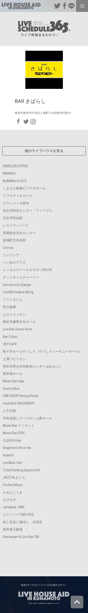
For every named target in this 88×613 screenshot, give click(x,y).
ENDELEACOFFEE (15, 166)
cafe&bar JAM (13, 507)
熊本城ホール (13, 373)
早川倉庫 (9, 307)
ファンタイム (13, 299)
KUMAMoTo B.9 (14, 181)
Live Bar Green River (17, 329)
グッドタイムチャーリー (21, 277)
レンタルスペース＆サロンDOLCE (27, 270)
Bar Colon (10, 337)
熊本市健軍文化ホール (19, 322)
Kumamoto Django (17, 285)
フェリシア (11, 255)
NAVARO (9, 173)
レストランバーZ (15, 225)
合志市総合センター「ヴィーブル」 (29, 210)
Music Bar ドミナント (18, 425)
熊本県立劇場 (13, 529)
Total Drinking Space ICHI (21, 470)
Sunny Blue (11, 388)
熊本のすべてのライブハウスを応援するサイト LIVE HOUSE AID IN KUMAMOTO (21, 7)
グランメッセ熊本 (16, 203)
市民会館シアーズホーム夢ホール (27, 418)
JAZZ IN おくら (14, 477)
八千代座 (9, 411)
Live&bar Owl (12, 463)
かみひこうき (13, 492)
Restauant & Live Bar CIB (21, 537)
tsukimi (8, 455)
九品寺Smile (12, 440)
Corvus (8, 247)
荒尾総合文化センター (19, 233)
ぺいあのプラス (14, 262)
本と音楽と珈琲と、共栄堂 (22, 522)
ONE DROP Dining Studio (21, 396)
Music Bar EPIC (14, 433)
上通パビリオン (14, 359)
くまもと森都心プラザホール (24, 188)
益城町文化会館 (14, 240)
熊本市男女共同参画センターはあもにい (32, 366)
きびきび (9, 499)
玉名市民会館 (13, 218)
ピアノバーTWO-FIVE (18, 514)
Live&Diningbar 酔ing (18, 292)
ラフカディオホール (17, 196)
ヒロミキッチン (14, 314)
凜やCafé (10, 344)
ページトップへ (77, 602)
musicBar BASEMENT (19, 403)
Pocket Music (13, 485)
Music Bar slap (13, 381)
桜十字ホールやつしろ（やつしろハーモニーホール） (42, 351)
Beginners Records (17, 448)
